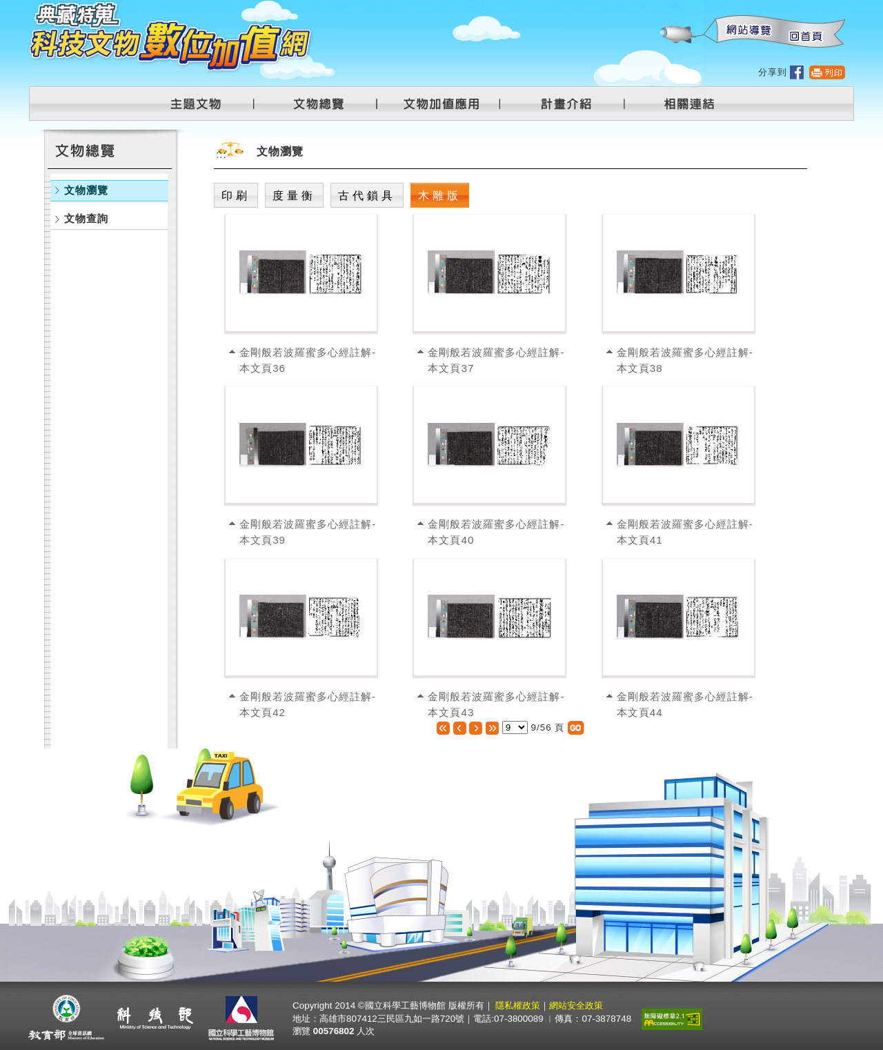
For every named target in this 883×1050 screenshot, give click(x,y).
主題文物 (204, 103)
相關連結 (681, 103)
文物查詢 (86, 218)
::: (659, 7)
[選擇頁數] (515, 727)
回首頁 (805, 32)
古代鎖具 (367, 195)
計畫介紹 (568, 103)
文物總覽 (325, 103)
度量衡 (294, 195)
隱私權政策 (517, 1005)
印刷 (235, 195)
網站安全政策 (576, 1005)
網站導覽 (745, 32)
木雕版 (440, 195)
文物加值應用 (447, 103)
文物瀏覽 (86, 190)
